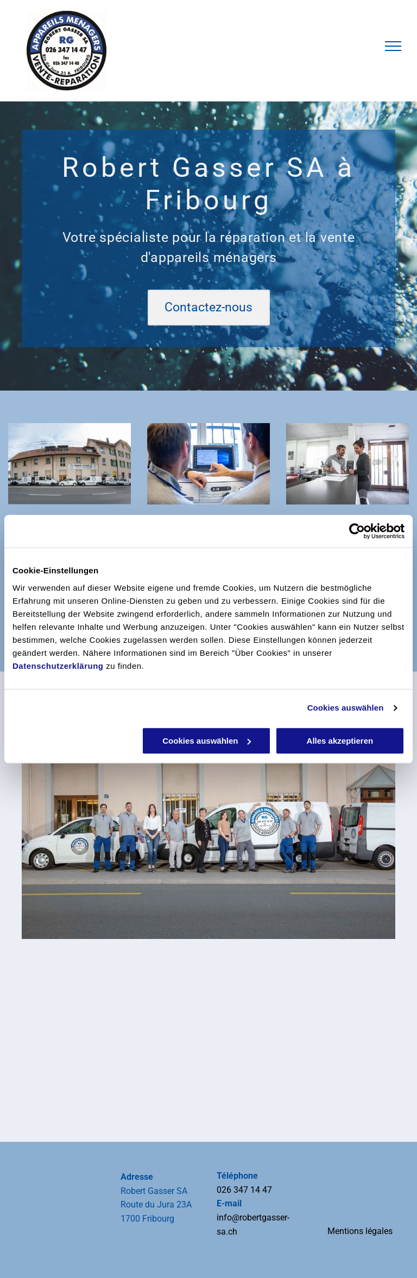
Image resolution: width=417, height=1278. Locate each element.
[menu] (393, 46)
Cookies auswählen (345, 707)
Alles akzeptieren (340, 740)
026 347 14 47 (244, 1190)
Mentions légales (360, 1231)
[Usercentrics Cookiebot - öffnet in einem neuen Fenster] (357, 531)
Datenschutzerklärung (58, 665)
